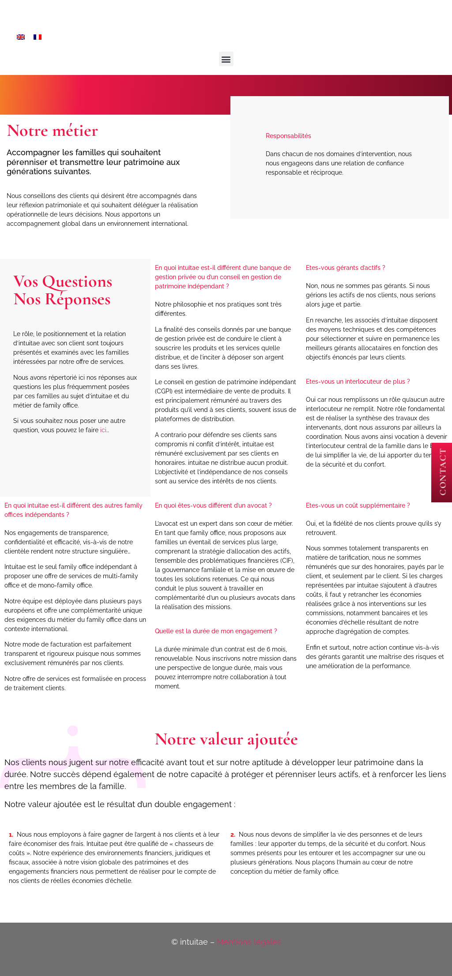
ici (103, 430)
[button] (226, 59)
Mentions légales (249, 941)
